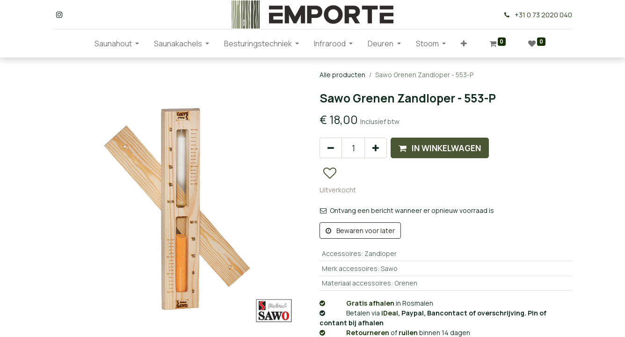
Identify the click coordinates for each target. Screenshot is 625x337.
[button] (463, 43)
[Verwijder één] (331, 148)
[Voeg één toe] (375, 148)
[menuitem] (79, 43)
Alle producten (342, 74)
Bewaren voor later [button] (360, 230)
